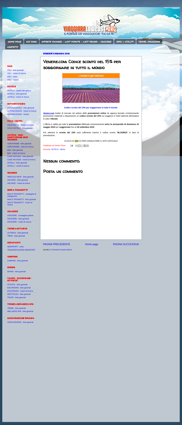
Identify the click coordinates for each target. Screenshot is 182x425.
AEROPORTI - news (15, 247)
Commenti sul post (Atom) (61, 250)
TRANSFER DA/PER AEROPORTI (21, 250)
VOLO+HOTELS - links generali (20, 128)
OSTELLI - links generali (17, 163)
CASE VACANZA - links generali (20, 156)
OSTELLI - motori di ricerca (18, 166)
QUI (76, 141)
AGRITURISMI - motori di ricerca (20, 147)
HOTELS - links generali (17, 94)
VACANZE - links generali (17, 180)
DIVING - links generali (16, 272)
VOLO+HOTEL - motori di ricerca (20, 125)
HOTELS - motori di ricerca (18, 97)
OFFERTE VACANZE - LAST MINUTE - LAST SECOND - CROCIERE (76, 41)
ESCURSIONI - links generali (19, 288)
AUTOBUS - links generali (17, 233)
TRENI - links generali (16, 236)
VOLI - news (12, 77)
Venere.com (48, 113)
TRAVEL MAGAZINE (149, 41)
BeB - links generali (15, 150)
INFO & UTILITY (124, 41)
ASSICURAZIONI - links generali (20, 322)
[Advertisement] (24, 56)
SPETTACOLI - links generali (18, 294)
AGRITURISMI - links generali (19, 144)
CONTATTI (12, 47)
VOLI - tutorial (12, 80)
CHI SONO (31, 41)
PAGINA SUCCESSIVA (126, 244)
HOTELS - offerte (58, 149)
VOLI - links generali (15, 70)
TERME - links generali (16, 308)
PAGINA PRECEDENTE (56, 244)
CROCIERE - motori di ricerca (19, 222)
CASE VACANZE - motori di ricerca (21, 160)
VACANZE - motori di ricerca (18, 183)
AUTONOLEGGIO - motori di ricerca (21, 111)
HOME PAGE (14, 41)
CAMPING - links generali (17, 261)
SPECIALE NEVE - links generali (20, 177)
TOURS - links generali (16, 297)
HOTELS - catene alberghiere (19, 91)
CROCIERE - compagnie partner (20, 216)
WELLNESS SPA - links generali (20, 311)
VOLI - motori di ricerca (16, 73)
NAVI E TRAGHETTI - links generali (21, 199)
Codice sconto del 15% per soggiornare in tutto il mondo (90, 107)
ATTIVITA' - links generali (17, 285)
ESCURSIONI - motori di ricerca (20, 291)
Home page (91, 244)
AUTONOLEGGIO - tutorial (18, 114)
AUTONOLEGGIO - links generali (20, 108)
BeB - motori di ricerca (16, 153)
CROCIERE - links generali (18, 219)
